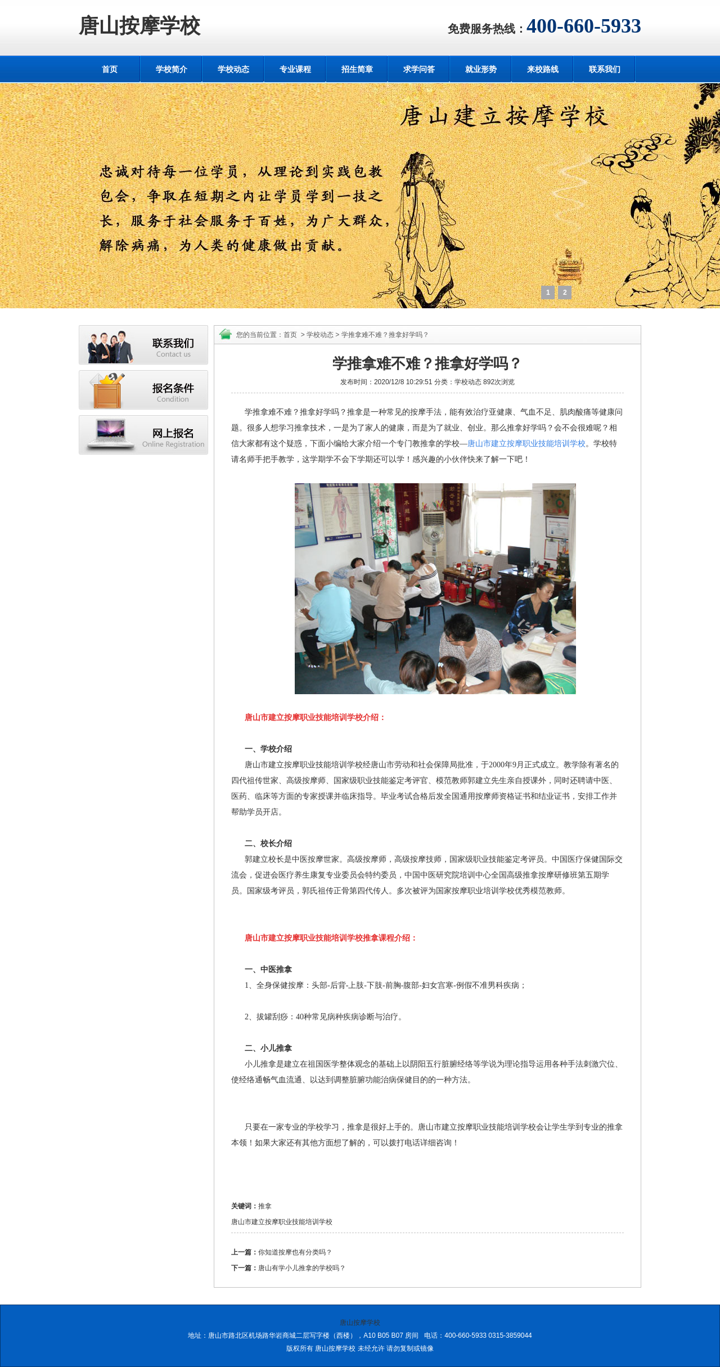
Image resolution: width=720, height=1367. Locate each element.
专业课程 (295, 69)
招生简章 (357, 69)
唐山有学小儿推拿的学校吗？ (302, 1268)
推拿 (265, 1206)
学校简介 (171, 69)
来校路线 (543, 69)
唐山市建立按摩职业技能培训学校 (281, 1222)
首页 (110, 69)
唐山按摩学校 (139, 26)
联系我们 (604, 69)
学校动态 (233, 69)
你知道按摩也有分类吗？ (295, 1252)
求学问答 (419, 69)
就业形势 (481, 69)
